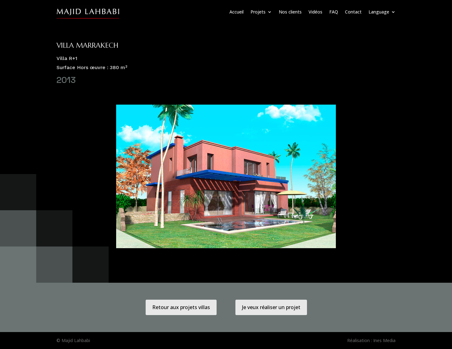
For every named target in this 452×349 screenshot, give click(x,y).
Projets (258, 12)
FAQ (333, 12)
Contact (353, 12)
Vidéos (315, 12)
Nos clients (290, 12)
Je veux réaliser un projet (271, 307)
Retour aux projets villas (181, 307)
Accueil (236, 12)
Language (379, 12)
